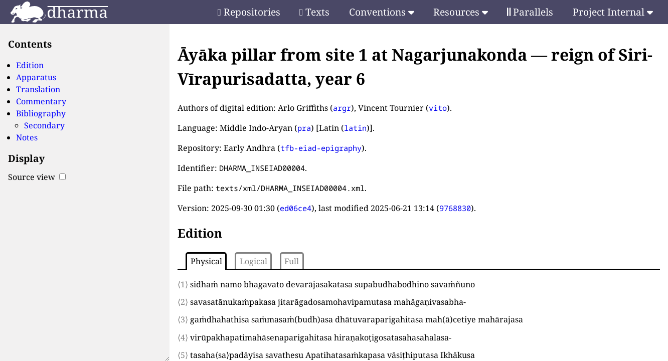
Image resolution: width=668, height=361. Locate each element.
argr (342, 108)
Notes (27, 137)
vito (438, 108)
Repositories (249, 12)
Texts (314, 12)
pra (304, 128)
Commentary (41, 101)
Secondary (44, 125)
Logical (253, 261)
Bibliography (41, 113)
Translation (38, 89)
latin (355, 128)
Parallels (530, 12)
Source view (37, 177)
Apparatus (36, 77)
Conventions (381, 12)
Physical (206, 261)
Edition (30, 65)
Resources (460, 12)
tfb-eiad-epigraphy (321, 148)
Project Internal (613, 12)
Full (291, 261)
